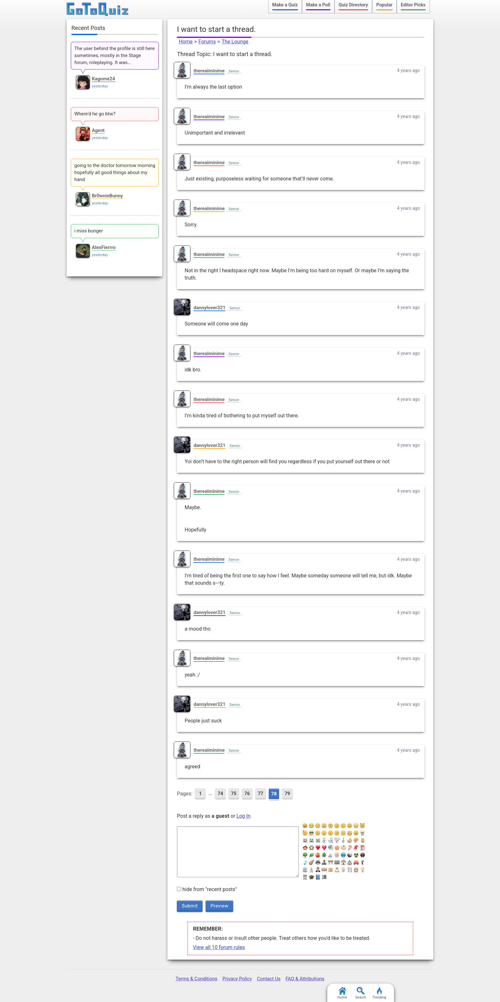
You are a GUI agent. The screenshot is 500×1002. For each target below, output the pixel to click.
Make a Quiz (285, 5)
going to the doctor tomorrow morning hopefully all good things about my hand (114, 172)
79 (287, 793)
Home (186, 42)
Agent (98, 130)
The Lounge (235, 42)
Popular (384, 5)
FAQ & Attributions (304, 979)
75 (233, 793)
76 (247, 793)
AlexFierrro (104, 247)
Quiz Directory (353, 5)
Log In (244, 816)
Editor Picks (413, 5)
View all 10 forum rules (219, 947)
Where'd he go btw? (94, 114)
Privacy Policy (237, 979)
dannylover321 (209, 308)
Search (360, 993)
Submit (190, 906)
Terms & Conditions (196, 979)
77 (260, 793)
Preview (219, 906)
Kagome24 (103, 79)
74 (220, 793)
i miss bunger (88, 231)
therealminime (209, 71)
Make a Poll (318, 5)
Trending (379, 993)
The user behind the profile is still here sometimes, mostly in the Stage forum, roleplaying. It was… (114, 55)
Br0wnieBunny (107, 196)
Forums (207, 42)
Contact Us (269, 979)
